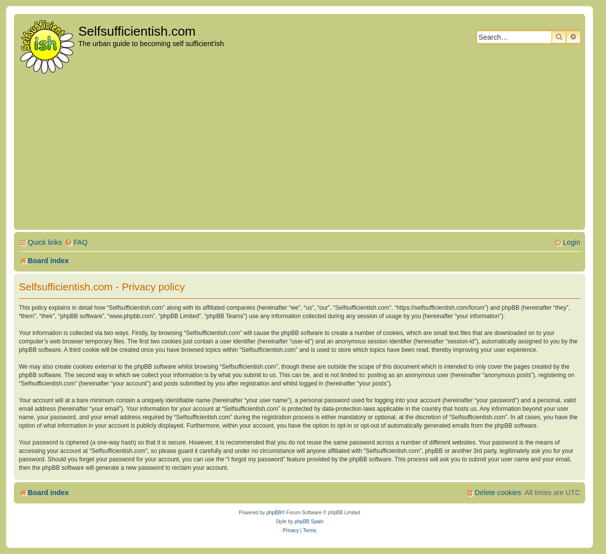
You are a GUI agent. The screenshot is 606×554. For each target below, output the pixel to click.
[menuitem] (76, 242)
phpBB (273, 512)
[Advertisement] (299, 153)
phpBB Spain (309, 521)
